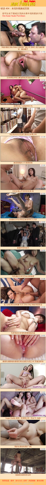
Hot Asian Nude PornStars (13, 16)
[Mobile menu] (2, 3)
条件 (12, 481)
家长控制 (40, 481)
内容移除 (32, 481)
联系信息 (5, 481)
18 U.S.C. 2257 (21, 481)
